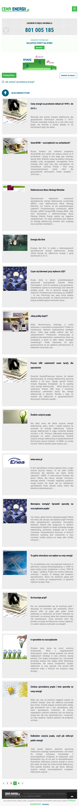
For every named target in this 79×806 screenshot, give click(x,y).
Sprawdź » (39, 47)
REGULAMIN (34, 796)
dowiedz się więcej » (68, 75)
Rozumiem (45, 804)
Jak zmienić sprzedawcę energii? (18, 82)
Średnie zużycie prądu (41, 414)
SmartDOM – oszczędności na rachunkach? (50, 142)
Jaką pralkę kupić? (39, 316)
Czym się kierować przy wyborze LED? (48, 271)
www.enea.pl (36, 459)
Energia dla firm (38, 239)
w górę (72, 799)
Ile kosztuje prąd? (39, 597)
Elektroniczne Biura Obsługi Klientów (47, 190)
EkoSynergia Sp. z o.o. (16, 796)
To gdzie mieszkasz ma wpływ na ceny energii (52, 555)
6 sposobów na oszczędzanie (44, 639)
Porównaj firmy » (9, 75)
